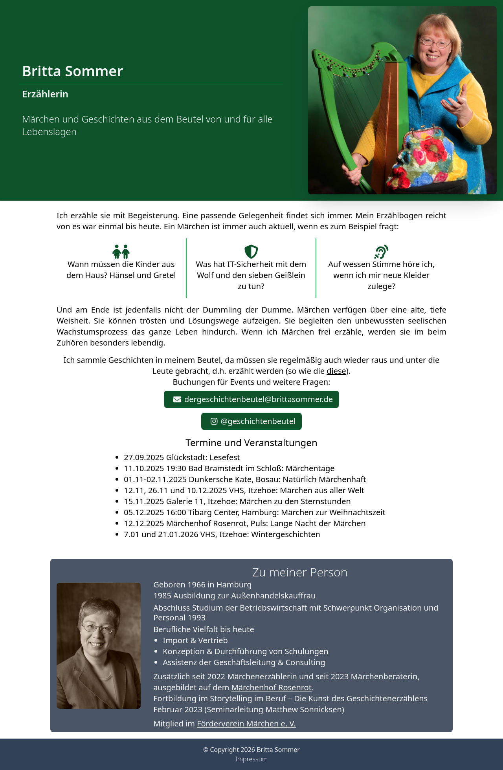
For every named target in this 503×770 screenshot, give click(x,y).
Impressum (251, 759)
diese (336, 371)
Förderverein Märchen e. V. (246, 723)
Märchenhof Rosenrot (271, 687)
